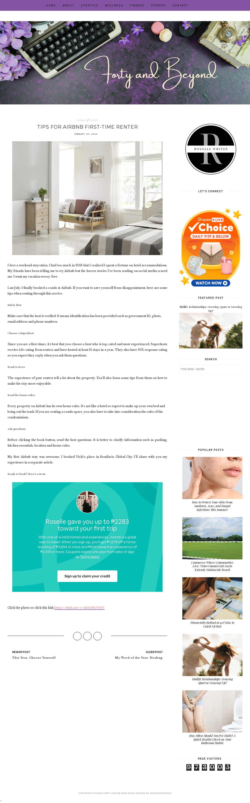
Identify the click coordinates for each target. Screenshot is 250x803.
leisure (81, 120)
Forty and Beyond (115, 793)
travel (94, 120)
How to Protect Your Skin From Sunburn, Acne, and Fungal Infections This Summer (212, 505)
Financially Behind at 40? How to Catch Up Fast (212, 624)
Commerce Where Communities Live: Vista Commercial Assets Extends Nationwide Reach (212, 566)
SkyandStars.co (161, 793)
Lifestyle (89, 5)
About (68, 5)
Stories (158, 5)
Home (51, 5)
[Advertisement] (210, 410)
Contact (180, 5)
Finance (137, 5)
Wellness (114, 5)
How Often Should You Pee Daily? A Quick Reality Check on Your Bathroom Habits (212, 739)
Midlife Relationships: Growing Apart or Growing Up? (211, 309)
